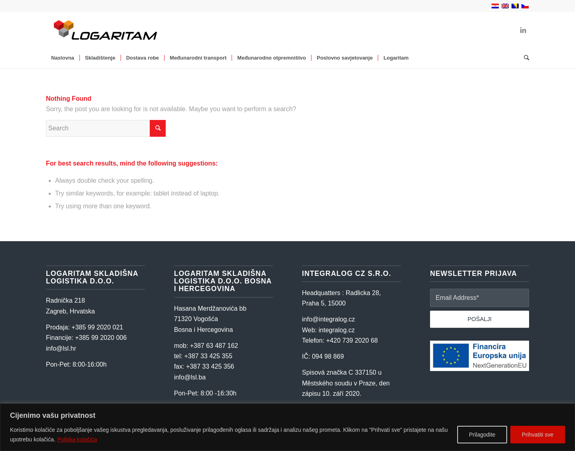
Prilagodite (482, 434)
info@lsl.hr (61, 348)
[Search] (524, 58)
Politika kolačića (77, 439)
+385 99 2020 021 (97, 327)
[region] (287, 427)
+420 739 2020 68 (352, 340)
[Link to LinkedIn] (523, 30)
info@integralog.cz (328, 319)
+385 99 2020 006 (101, 337)
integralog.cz (337, 330)
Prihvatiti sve (537, 434)
